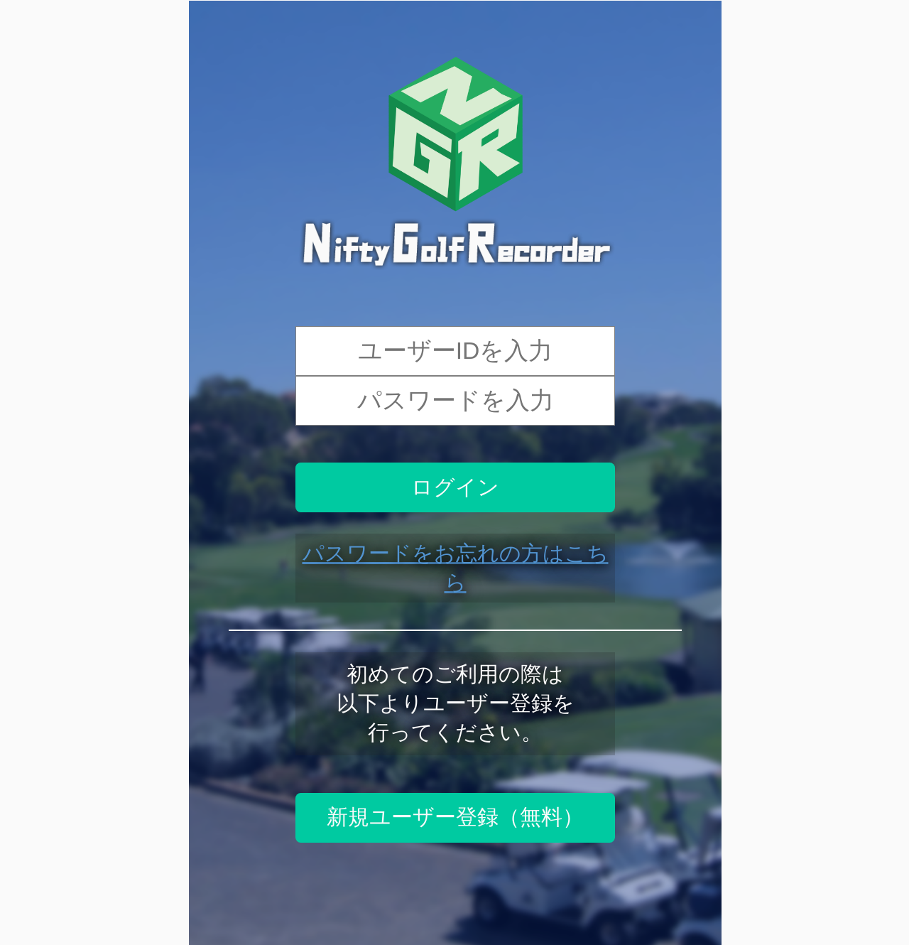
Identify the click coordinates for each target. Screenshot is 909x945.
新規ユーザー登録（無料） (455, 816)
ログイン (455, 487)
